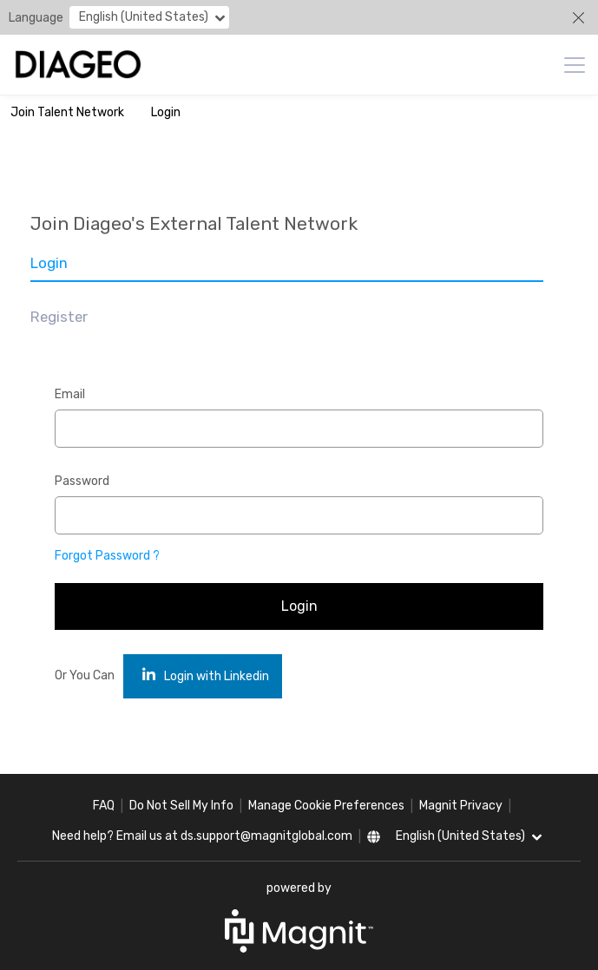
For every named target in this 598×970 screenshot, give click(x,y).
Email (70, 394)
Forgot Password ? (107, 555)
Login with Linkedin (205, 676)
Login (166, 112)
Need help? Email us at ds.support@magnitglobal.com (202, 836)
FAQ (104, 805)
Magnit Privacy (461, 805)
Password (82, 481)
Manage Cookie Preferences (326, 805)
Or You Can (85, 675)
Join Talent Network (67, 112)
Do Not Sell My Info (181, 805)
